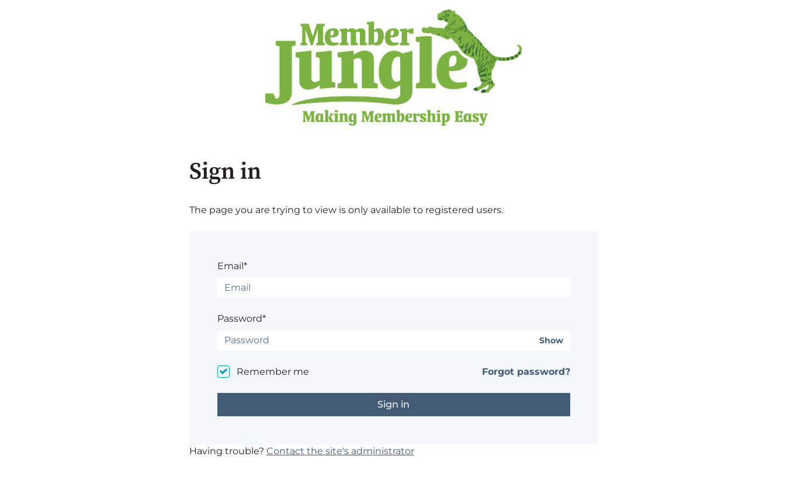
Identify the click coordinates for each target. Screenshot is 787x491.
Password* (241, 318)
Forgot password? (526, 371)
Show (551, 341)
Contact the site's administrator (340, 451)
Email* (232, 265)
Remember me (273, 371)
